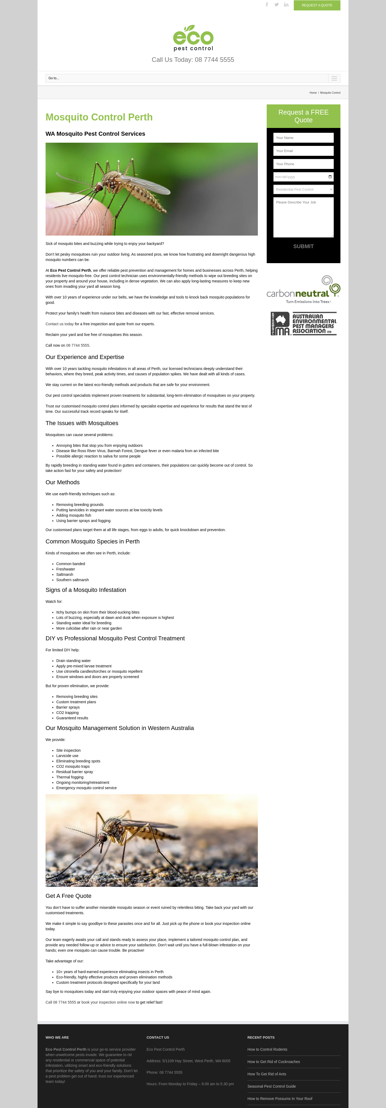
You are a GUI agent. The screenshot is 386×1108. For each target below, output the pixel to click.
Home (313, 92)
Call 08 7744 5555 (61, 1002)
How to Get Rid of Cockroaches (273, 1062)
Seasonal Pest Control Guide (271, 1086)
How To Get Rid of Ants (266, 1074)
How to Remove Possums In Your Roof (279, 1098)
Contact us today (60, 324)
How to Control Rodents (267, 1049)
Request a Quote (317, 5)
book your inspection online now (107, 1002)
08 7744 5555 (77, 345)
